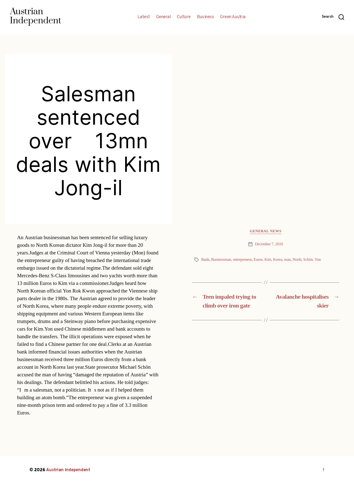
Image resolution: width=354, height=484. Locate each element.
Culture (184, 17)
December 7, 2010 (269, 244)
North (297, 259)
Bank (205, 259)
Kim (268, 259)
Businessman (221, 259)
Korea (277, 259)
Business (205, 17)
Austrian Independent (68, 470)
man (287, 259)
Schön (308, 259)
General (163, 17)
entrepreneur (242, 259)
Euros (258, 259)
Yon (318, 259)
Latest (143, 17)
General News (265, 231)
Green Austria (233, 17)
